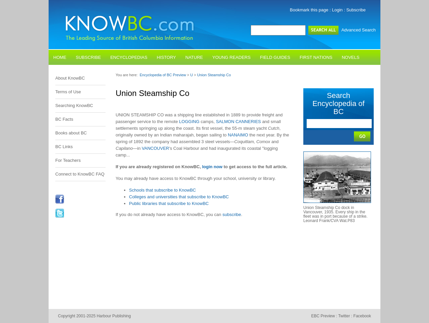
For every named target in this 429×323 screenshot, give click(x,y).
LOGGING (189, 121)
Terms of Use (68, 91)
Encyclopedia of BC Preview (163, 75)
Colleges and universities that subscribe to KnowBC (179, 196)
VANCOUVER (155, 148)
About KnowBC (70, 78)
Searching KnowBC (74, 105)
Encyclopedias (128, 57)
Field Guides (275, 57)
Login (337, 9)
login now (212, 166)
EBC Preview (323, 316)
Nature (194, 57)
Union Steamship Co (214, 75)
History (166, 57)
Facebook (362, 316)
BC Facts (64, 119)
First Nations (316, 57)
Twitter (344, 316)
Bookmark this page (309, 9)
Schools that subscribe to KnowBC (162, 190)
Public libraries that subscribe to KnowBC (169, 203)
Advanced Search (358, 29)
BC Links (64, 146)
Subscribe (356, 9)
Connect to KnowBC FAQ (80, 174)
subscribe (232, 214)
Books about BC (71, 132)
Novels (351, 57)
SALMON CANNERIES (238, 121)
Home (59, 57)
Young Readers (231, 57)
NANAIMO (238, 134)
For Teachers (68, 160)
